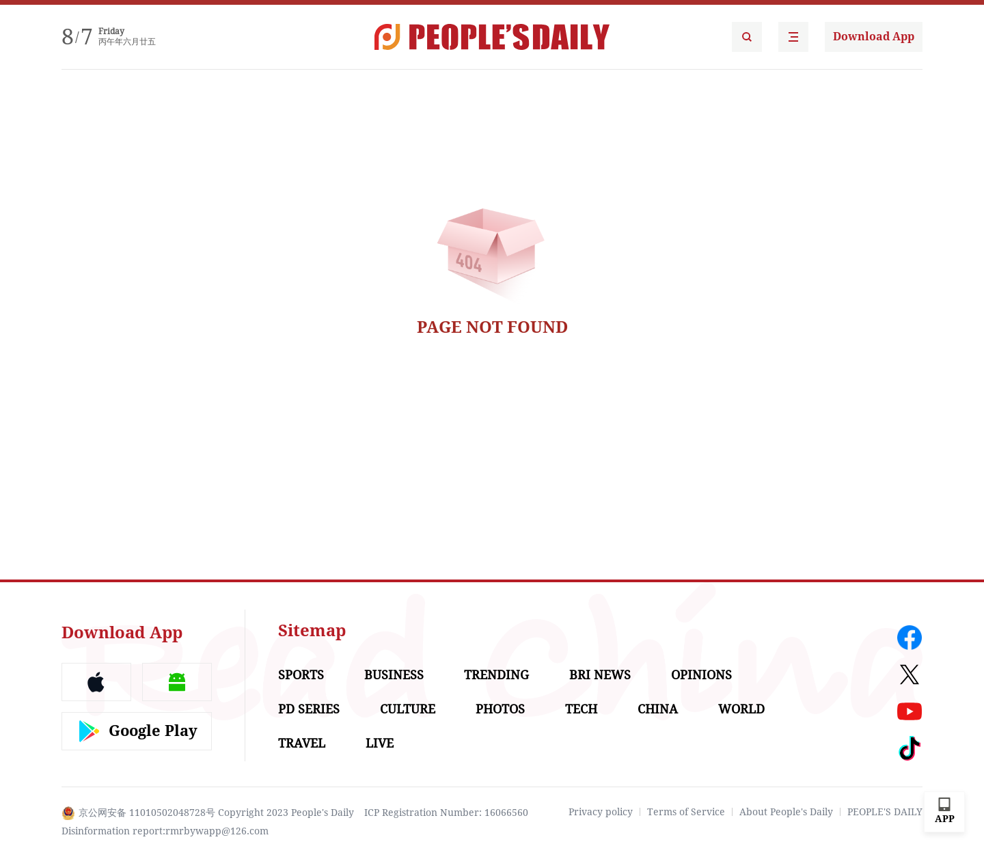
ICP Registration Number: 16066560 (446, 812)
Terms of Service (686, 811)
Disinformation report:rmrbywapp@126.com (165, 831)
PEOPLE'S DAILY (884, 811)
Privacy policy (601, 811)
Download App (873, 36)
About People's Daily (786, 811)
